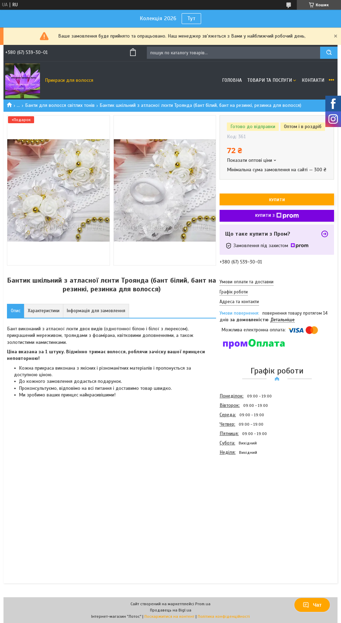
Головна (232, 80)
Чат (312, 605)
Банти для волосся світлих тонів (60, 105)
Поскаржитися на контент (169, 616)
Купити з (277, 216)
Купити (277, 199)
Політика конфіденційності (224, 616)
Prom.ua (203, 603)
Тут (191, 18)
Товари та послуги (269, 80)
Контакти (313, 80)
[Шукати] (329, 53)
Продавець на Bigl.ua (170, 610)
